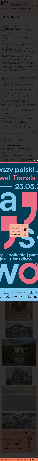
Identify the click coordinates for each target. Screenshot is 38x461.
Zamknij (36, 160)
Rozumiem (33, 459)
